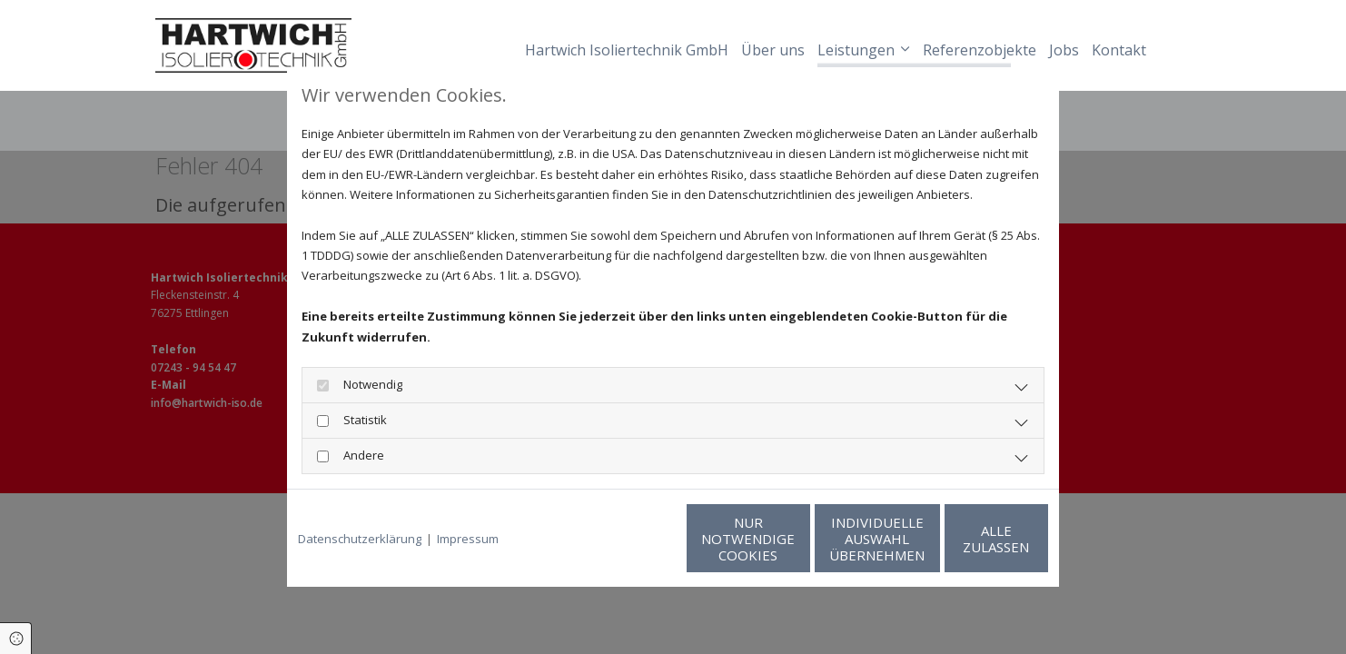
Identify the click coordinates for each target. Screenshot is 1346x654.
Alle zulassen (964, 539)
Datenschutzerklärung (359, 538)
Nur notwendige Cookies (619, 538)
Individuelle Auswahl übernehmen (791, 538)
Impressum (468, 538)
